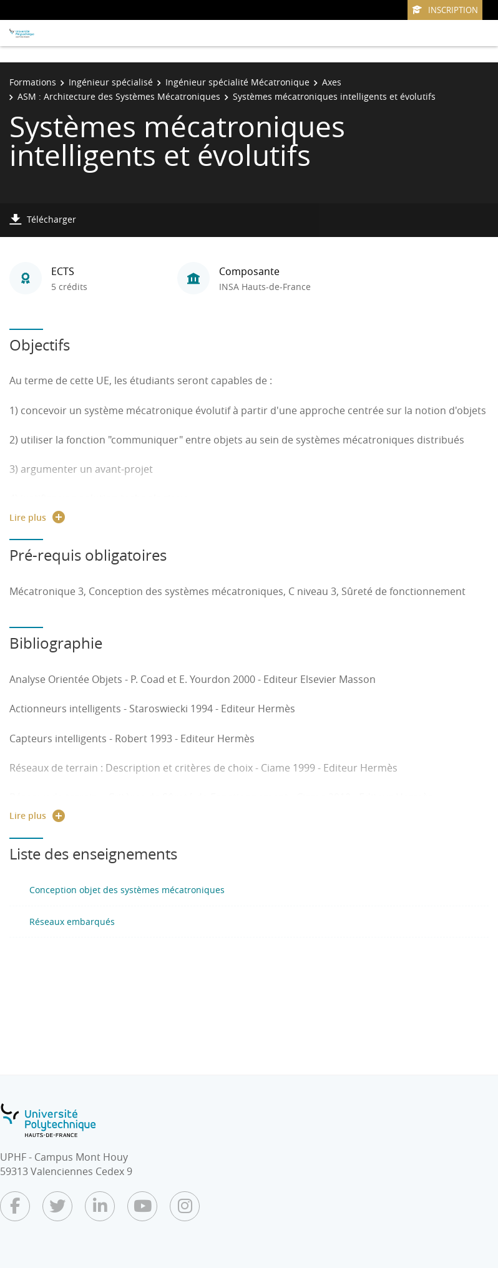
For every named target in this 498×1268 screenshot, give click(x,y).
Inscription (445, 10)
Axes (331, 82)
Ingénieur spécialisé (111, 82)
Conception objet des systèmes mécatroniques (127, 890)
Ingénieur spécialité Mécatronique (237, 82)
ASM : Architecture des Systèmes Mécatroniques (118, 96)
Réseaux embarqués (72, 921)
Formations (32, 82)
